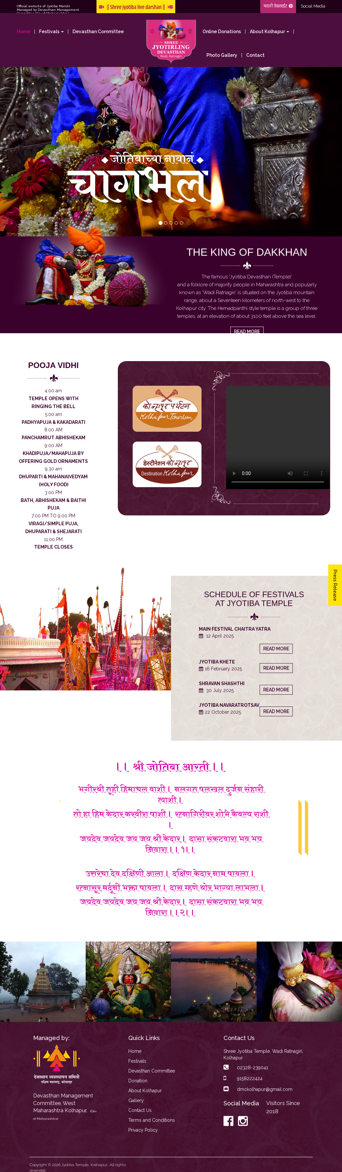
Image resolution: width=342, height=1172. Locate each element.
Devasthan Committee (98, 31)
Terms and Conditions (151, 1120)
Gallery (136, 1100)
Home (23, 31)
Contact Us (140, 1110)
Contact (255, 55)
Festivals (137, 1061)
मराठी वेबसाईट (278, 6)
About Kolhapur (145, 1090)
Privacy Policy (143, 1130)
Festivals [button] (51, 31)
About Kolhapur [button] (269, 31)
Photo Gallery (221, 55)
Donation (137, 1080)
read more (247, 331)
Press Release (335, 585)
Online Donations (222, 31)
